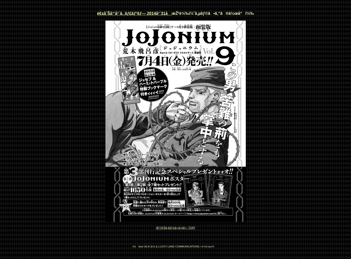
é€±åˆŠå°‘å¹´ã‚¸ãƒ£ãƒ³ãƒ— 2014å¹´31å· (134, 13)
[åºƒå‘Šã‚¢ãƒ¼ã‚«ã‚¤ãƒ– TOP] (175, 227)
